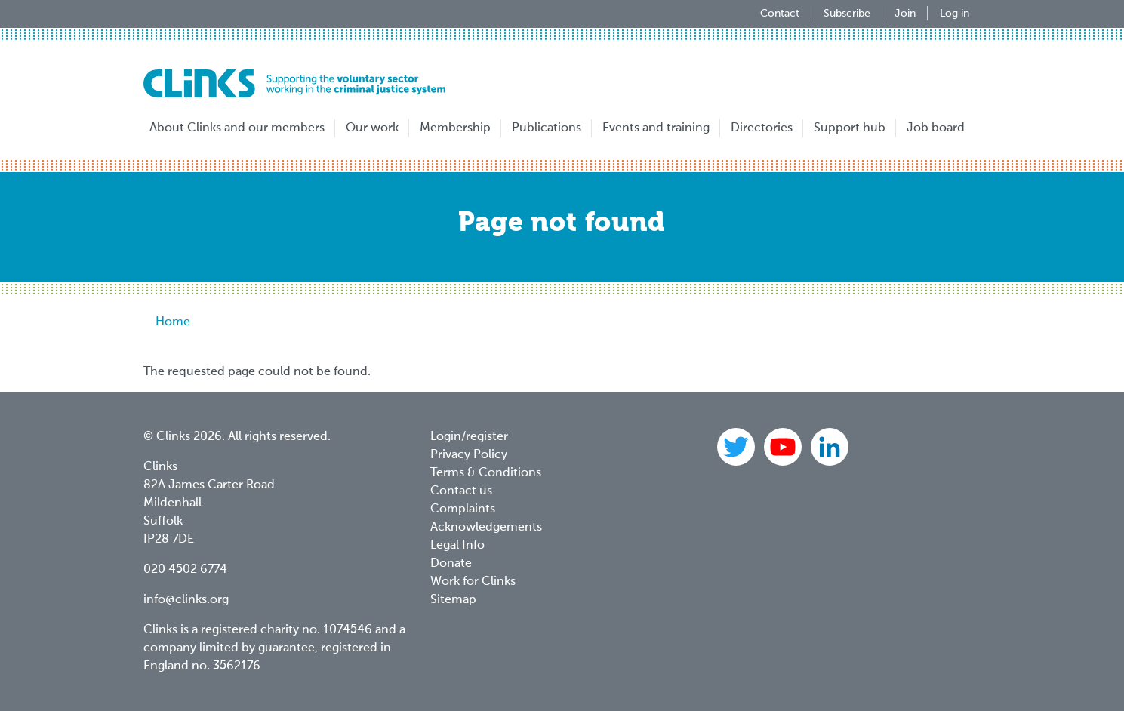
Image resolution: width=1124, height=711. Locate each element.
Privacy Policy (468, 455)
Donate (451, 564)
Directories (762, 128)
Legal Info (457, 546)
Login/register (469, 437)
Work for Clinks (473, 582)
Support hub (849, 128)
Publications (546, 128)
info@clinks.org (186, 600)
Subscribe (847, 13)
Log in (954, 13)
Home (173, 322)
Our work (372, 128)
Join (905, 13)
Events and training (656, 128)
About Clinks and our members (237, 128)
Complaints (462, 509)
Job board (936, 128)
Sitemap (453, 600)
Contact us (461, 491)
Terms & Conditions (485, 473)
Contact (779, 13)
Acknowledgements (486, 528)
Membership (455, 128)
